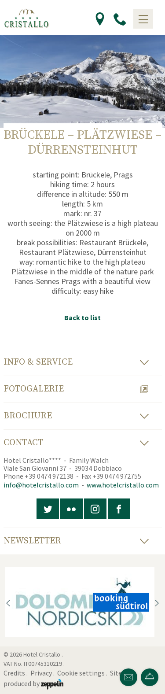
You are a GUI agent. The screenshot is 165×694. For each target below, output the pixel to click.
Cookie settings (81, 672)
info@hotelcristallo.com (41, 484)
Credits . (16, 672)
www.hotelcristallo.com (123, 484)
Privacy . (43, 672)
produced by (33, 683)
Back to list (82, 317)
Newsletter (76, 540)
